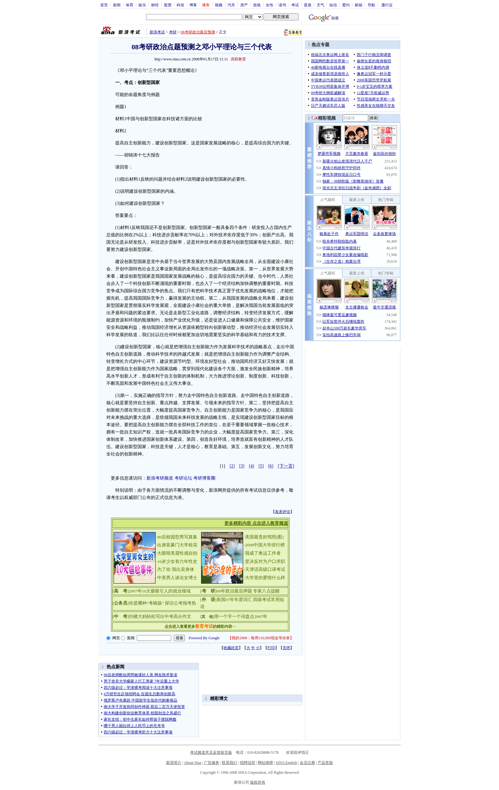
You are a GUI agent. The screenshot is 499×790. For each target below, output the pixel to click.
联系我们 (229, 762)
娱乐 (142, 5)
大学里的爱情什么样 (265, 577)
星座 (308, 5)
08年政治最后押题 (234, 591)
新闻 (117, 5)
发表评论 (282, 511)
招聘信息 (247, 762)
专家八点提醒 (266, 591)
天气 (320, 5)
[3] (241, 466)
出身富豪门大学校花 (177, 545)
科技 (180, 5)
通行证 (387, 5)
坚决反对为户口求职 (265, 561)
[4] (251, 466)
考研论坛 (183, 478)
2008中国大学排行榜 (265, 545)
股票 (168, 5)
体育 (129, 5)
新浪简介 (173, 762)
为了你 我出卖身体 (175, 569)
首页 (104, 5)
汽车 (231, 5)
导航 (371, 5)
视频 (218, 5)
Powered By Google (204, 638)
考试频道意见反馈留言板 (211, 752)
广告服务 (211, 762)
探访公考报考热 (180, 603)
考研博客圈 (204, 478)
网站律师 (265, 762)
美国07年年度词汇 (234, 599)
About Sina (192, 762)
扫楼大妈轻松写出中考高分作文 (160, 616)
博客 (193, 5)
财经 (155, 5)
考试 (295, 5)
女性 (269, 5)
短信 (333, 5)
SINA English (286, 762)
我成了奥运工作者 (263, 553)
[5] (261, 466)
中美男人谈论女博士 (177, 577)
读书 (282, 5)
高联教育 (238, 59)
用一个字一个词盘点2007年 (240, 616)
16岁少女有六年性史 (177, 561)
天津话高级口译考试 (265, 569)
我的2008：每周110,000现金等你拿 (261, 638)
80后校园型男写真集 (177, 537)
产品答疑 (325, 762)
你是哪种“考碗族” (146, 603)
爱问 (346, 5)
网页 (116, 638)
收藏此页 (231, 648)
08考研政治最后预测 (198, 32)
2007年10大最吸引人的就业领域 (160, 591)
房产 (244, 5)
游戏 (257, 5)
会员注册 (307, 762)
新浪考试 (157, 32)
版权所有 (257, 782)
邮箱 (358, 5)
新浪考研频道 (159, 478)
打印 (271, 648)
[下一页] (286, 466)
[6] (270, 466)
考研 (173, 32)
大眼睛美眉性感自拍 (177, 553)
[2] (232, 466)
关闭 (286, 648)
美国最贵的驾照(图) (264, 537)
